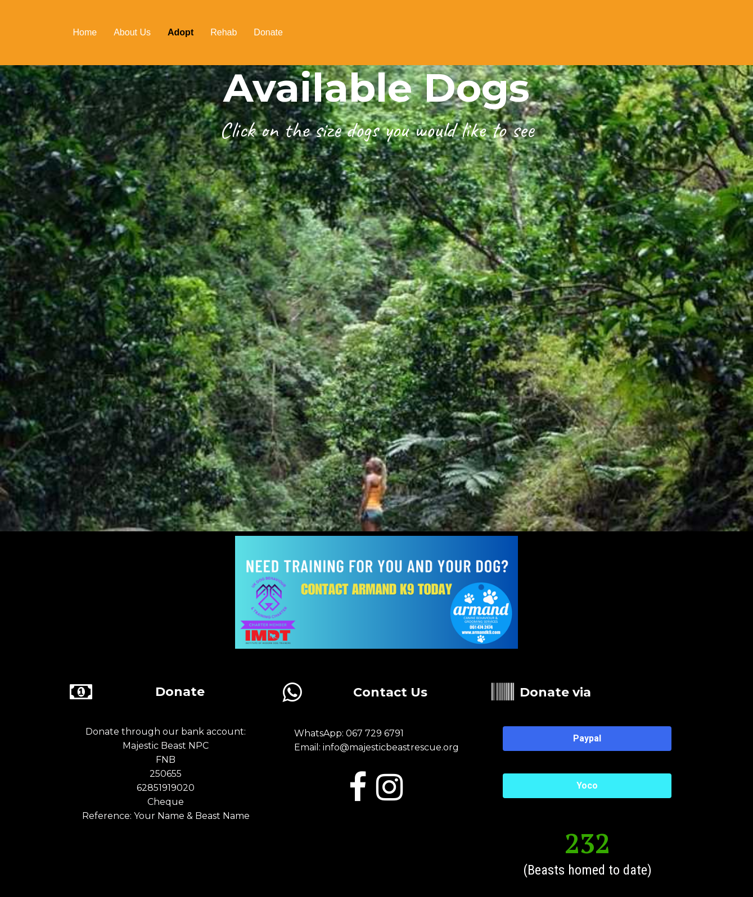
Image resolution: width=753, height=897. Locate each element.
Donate (268, 32)
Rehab (223, 32)
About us (132, 32)
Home (85, 32)
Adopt (180, 32)
